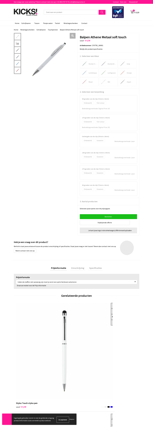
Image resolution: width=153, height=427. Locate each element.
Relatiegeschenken (71, 23)
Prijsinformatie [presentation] (60, 268)
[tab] (60, 268)
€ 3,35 (84, 338)
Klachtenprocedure (55, 382)
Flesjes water (48, 23)
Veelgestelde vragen (55, 375)
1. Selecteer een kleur (89, 56)
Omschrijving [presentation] (77, 268)
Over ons (123, 2)
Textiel (57, 23)
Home (17, 23)
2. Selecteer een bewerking (92, 91)
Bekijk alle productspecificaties (92, 49)
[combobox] (71, 12)
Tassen (36, 23)
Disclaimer (114, 378)
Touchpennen (53, 30)
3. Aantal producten (89, 201)
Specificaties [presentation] (93, 268)
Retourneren (84, 378)
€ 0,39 (52, 338)
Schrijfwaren (26, 23)
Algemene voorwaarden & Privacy (122, 372)
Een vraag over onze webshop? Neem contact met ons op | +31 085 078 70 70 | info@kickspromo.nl (49, 2)
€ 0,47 (115, 338)
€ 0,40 (21, 338)
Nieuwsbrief (133, 2)
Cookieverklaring (116, 375)
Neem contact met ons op (25, 251)
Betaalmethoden (85, 375)
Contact (116, 2)
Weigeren (71, 419)
